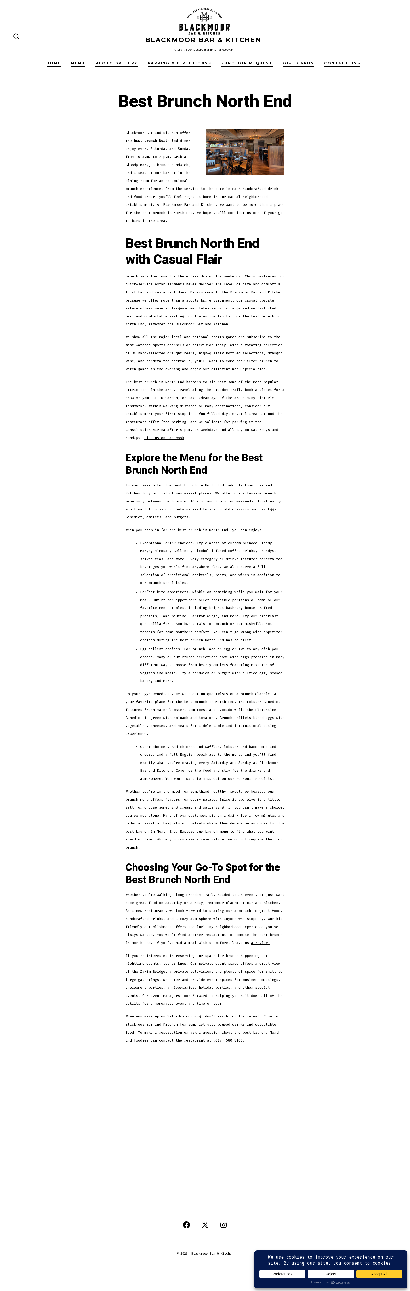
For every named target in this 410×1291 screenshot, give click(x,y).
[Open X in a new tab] (205, 1224)
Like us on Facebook (164, 438)
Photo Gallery (116, 63)
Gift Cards (298, 63)
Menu (78, 63)
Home (54, 63)
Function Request (247, 63)
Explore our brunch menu (204, 831)
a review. (260, 943)
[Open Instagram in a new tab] (223, 1224)
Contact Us (342, 63)
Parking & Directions (179, 63)
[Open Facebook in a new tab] (186, 1224)
